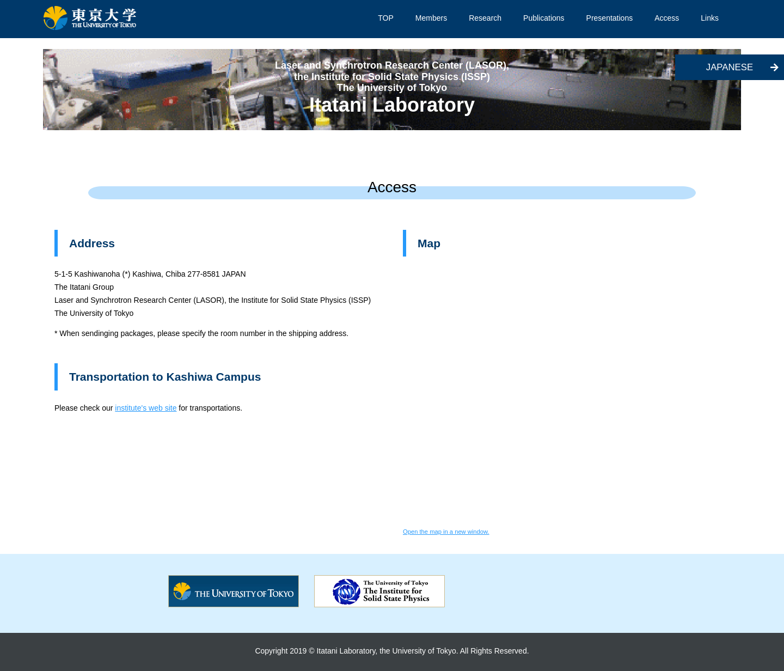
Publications (544, 18)
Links (710, 18)
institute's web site (145, 408)
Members (431, 18)
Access (666, 18)
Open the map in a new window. (446, 531)
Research (485, 18)
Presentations (609, 18)
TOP (386, 18)
